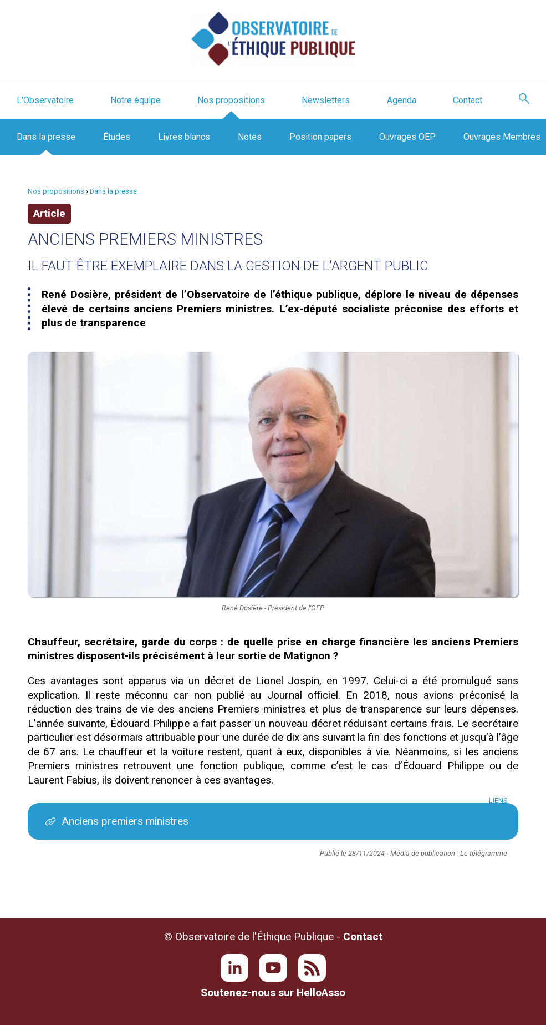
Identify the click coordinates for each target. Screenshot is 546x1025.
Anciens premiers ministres (125, 821)
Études (116, 137)
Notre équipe (135, 100)
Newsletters (326, 100)
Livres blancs (184, 137)
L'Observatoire (45, 100)
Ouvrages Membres (501, 137)
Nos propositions (231, 100)
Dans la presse (46, 137)
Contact (467, 100)
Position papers (320, 137)
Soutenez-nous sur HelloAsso (273, 992)
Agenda (401, 100)
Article (49, 213)
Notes (250, 137)
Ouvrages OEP (407, 137)
